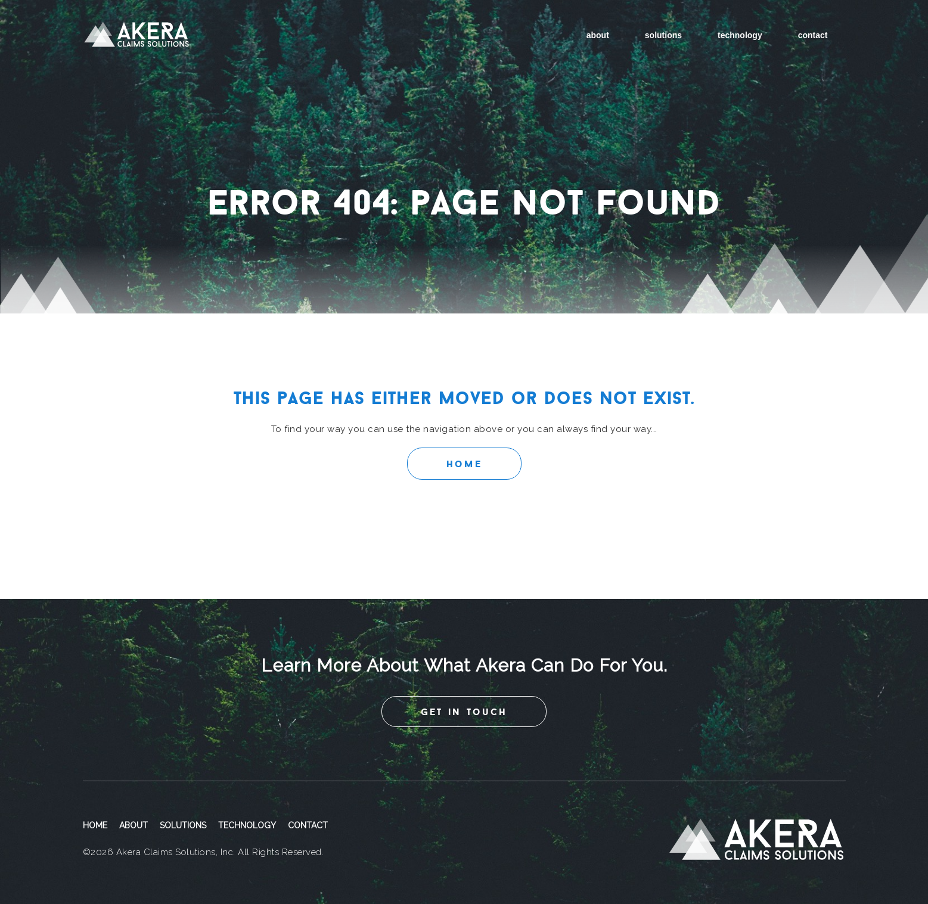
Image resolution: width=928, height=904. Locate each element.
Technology (740, 35)
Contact (813, 35)
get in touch (464, 711)
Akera (136, 35)
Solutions (663, 35)
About (597, 35)
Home (464, 464)
